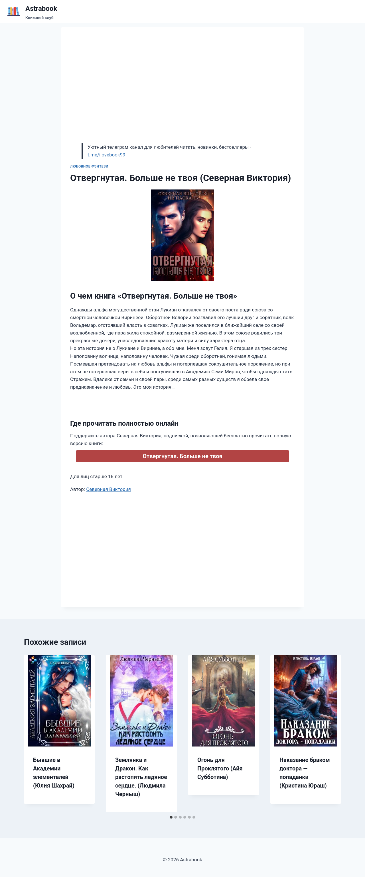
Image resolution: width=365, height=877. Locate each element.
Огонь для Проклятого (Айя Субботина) (220, 768)
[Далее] (331, 733)
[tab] (171, 817)
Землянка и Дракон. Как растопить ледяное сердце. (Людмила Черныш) (141, 777)
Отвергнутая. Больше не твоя (182, 456)
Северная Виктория (108, 489)
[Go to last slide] (34, 733)
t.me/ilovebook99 (106, 155)
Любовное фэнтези (89, 166)
